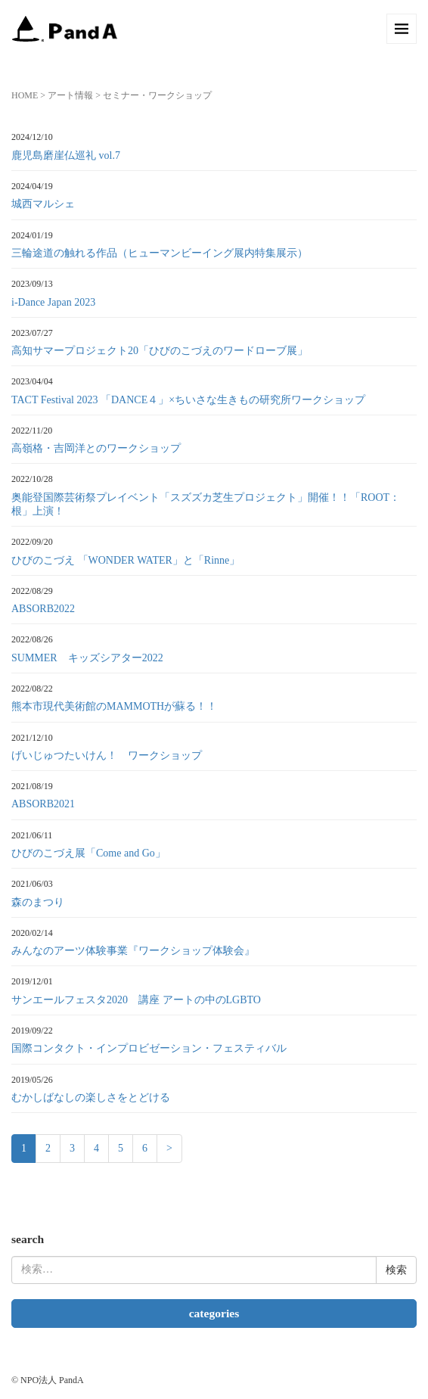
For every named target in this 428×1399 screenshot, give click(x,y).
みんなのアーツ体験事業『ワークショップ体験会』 (133, 950)
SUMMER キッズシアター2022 (87, 658)
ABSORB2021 (43, 804)
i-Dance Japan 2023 (53, 302)
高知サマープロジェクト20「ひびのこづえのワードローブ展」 (159, 350)
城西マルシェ (43, 204)
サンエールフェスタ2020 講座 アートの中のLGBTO (136, 1000)
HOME (24, 95)
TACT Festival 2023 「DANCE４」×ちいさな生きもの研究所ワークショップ (188, 400)
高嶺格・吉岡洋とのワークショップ (96, 448)
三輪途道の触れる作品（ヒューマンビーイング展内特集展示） (159, 253)
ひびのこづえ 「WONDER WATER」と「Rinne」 (125, 560)
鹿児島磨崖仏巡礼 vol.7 (65, 155)
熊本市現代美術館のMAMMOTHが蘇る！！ (114, 706)
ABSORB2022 (43, 608)
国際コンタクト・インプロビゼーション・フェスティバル (149, 1048)
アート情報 (70, 95)
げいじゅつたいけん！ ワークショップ (106, 755)
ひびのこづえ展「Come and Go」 (88, 853)
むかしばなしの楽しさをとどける (90, 1097)
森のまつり (37, 902)
